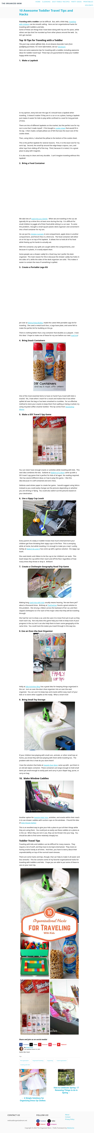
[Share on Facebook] (24, 1044)
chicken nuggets (37, 234)
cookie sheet (60, 128)
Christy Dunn (29, 1047)
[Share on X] (33, 1044)
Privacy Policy (69, 1119)
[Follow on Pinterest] (41, 1124)
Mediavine (70, 1128)
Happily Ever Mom (51, 765)
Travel (28, 1052)
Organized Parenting (38, 1060)
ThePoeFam (52, 605)
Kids (24, 1052)
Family (21, 1052)
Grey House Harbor (28, 823)
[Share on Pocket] (52, 1044)
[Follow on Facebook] (41, 1121)
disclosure (61, 47)
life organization (24, 1060)
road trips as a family (39, 219)
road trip (74, 335)
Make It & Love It (33, 549)
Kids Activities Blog (33, 686)
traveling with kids (25, 1064)
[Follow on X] (52, 1121)
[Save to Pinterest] (43, 1044)
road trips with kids (36, 602)
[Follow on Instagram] (52, 1124)
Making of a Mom (58, 472)
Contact (67, 1117)
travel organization (62, 1060)
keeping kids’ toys (41, 817)
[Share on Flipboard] (62, 1044)
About (67, 1115)
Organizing (50, 1060)
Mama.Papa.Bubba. (35, 323)
